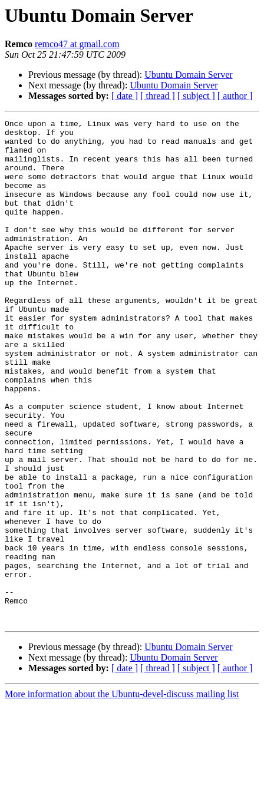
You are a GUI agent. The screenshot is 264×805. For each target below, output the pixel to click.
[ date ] (124, 96)
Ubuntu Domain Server (188, 75)
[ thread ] (157, 96)
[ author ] (235, 96)
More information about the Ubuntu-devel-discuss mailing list (122, 795)
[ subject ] (196, 96)
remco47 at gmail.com (77, 44)
